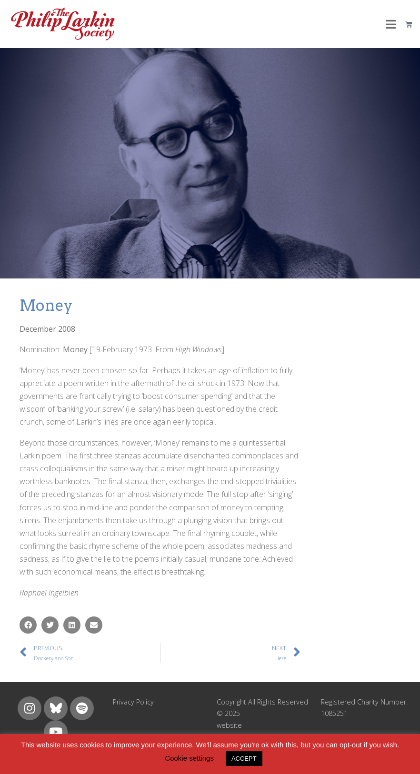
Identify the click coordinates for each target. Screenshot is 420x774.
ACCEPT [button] (244, 758)
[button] (28, 625)
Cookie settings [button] (189, 758)
